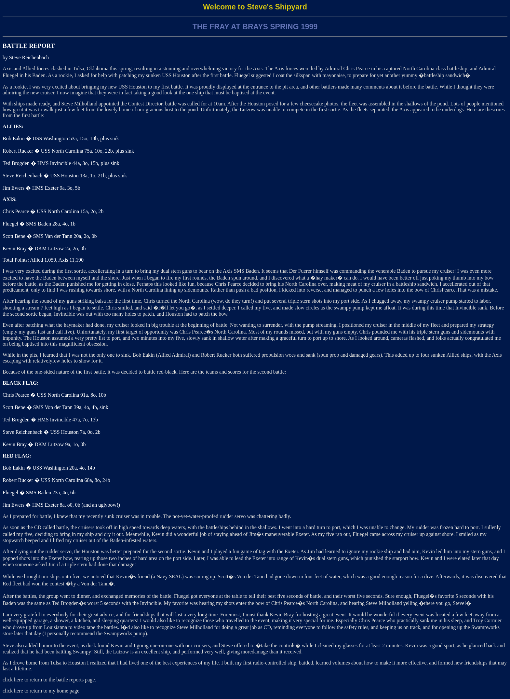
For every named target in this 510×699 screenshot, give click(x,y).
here (18, 679)
